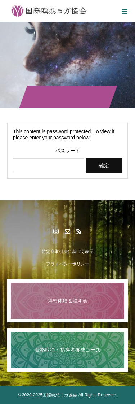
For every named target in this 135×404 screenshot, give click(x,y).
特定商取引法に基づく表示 (68, 251)
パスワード (67, 150)
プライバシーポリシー (67, 263)
